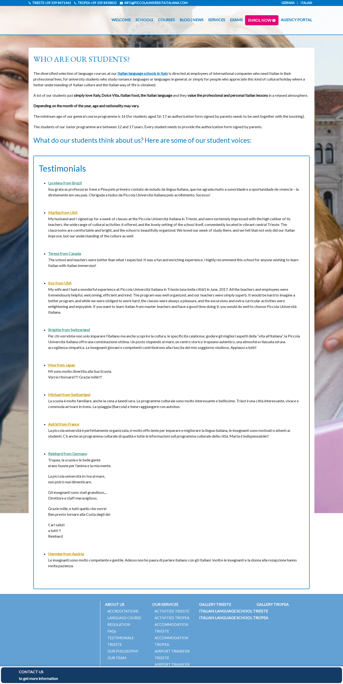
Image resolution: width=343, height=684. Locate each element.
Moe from (61, 365)
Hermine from (66, 553)
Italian (306, 3)
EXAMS (236, 19)
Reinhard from (67, 453)
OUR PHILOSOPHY (122, 651)
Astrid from (63, 424)
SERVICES (216, 19)
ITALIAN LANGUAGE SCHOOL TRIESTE (233, 611)
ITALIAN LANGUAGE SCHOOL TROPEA (233, 617)
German (287, 3)
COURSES (166, 19)
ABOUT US (114, 604)
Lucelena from (65, 183)
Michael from (69, 394)
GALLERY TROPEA (273, 604)
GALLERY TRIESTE (215, 604)
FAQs (111, 631)
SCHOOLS (144, 19)
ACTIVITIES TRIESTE (172, 611)
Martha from (62, 212)
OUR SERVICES (165, 604)
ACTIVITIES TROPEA (172, 618)
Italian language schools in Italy (142, 73)
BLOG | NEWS (191, 19)
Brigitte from (69, 329)
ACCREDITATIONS (122, 611)
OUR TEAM (116, 658)
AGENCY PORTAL (296, 19)
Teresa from (64, 253)
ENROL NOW (259, 20)
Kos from (59, 283)
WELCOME (121, 19)
